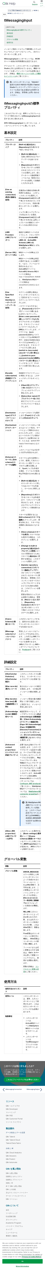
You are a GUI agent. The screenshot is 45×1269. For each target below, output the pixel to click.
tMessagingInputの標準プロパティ (19, 30)
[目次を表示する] (4, 10)
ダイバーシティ (11, 1219)
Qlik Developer (12, 1108)
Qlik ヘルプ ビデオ (13, 1105)
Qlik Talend (10, 1136)
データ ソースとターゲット (16, 1195)
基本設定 (10, 33)
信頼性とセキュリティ (14, 1176)
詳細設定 (10, 36)
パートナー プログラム (14, 1225)
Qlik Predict (10, 1158)
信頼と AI (9, 1182)
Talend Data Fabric (13, 1142)
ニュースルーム (11, 1232)
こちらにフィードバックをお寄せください (22, 1079)
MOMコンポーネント (15, 13)
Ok (22, 1261)
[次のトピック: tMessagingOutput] (33, 1088)
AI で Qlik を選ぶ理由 (14, 1185)
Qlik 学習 (9, 1115)
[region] (22, 1254)
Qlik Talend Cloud (13, 1139)
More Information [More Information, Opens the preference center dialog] (22, 1266)
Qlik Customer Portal (14, 1118)
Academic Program (13, 1222)
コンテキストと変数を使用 (31, 968)
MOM (35, 10)
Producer (26, 649)
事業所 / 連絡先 (11, 1235)
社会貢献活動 (11, 1216)
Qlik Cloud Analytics (14, 1152)
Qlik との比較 (11, 1189)
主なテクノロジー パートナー (17, 1192)
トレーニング (11, 1111)
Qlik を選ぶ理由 (12, 1172)
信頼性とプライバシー (14, 1179)
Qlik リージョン (12, 1198)
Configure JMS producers (30, 783)
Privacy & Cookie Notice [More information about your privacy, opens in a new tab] (31, 1257)
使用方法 (10, 42)
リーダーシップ (11, 1212)
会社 (7, 1209)
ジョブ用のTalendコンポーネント (19, 10)
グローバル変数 (12, 39)
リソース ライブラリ (13, 1121)
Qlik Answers (11, 1155)
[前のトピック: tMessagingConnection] (12, 1088)
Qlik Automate (11, 1161)
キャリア (9, 1228)
